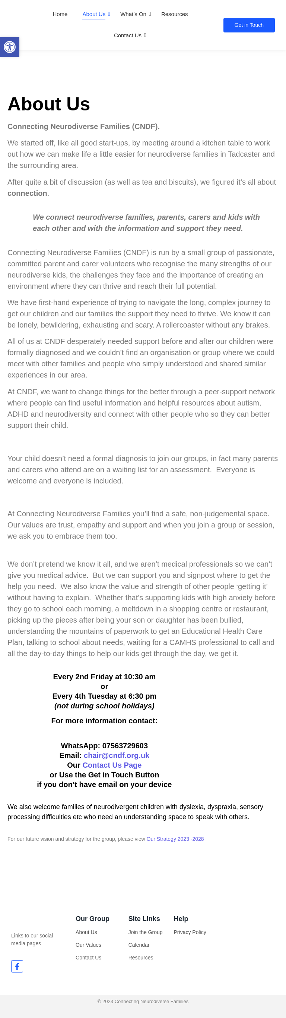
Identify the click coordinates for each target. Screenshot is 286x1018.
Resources (174, 14)
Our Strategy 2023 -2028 (175, 839)
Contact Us (128, 35)
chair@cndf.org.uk (116, 755)
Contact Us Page (112, 765)
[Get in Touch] (249, 25)
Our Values (88, 945)
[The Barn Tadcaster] (240, 731)
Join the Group (145, 932)
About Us (93, 14)
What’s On (133, 14)
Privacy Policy (190, 932)
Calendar (139, 945)
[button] (9, 47)
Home (60, 14)
